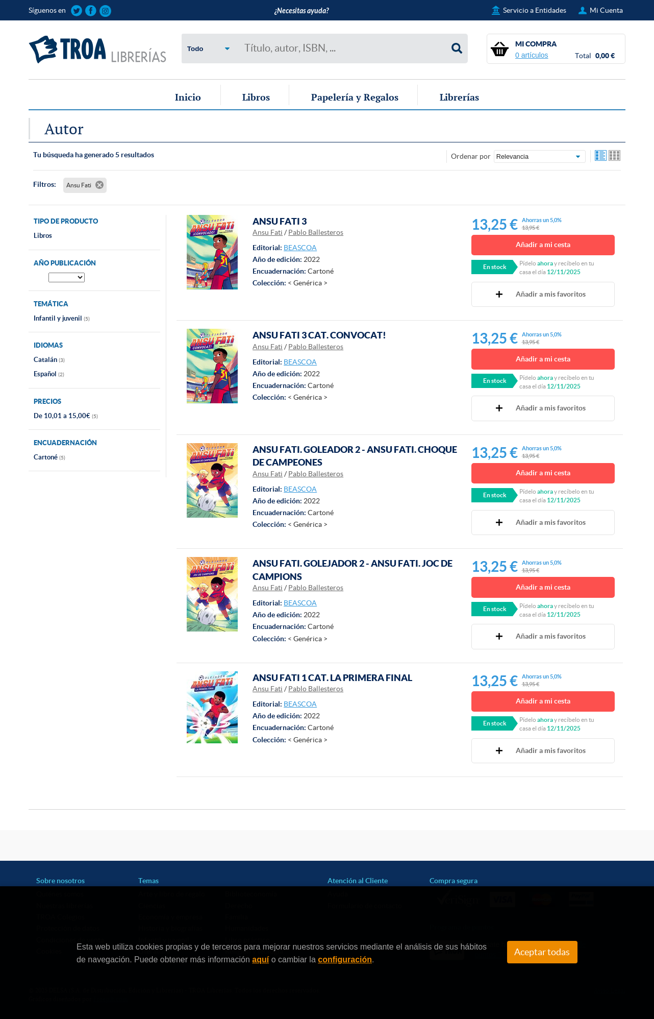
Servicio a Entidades (534, 10)
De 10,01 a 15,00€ (66, 416)
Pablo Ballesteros (315, 232)
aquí (260, 959)
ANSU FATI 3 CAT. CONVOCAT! (319, 335)
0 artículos (531, 55)
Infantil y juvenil (62, 318)
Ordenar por (471, 156)
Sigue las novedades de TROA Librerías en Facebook (91, 11)
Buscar (457, 48)
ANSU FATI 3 (280, 221)
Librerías (459, 97)
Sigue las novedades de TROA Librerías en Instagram (105, 11)
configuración (345, 959)
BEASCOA (300, 248)
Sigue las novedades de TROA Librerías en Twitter (77, 11)
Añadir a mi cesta (543, 244)
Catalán (49, 359)
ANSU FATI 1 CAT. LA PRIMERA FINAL (332, 677)
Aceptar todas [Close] (542, 952)
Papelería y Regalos (354, 97)
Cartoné (49, 457)
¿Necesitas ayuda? (301, 11)
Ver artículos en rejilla (615, 156)
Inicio (188, 97)
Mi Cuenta (606, 10)
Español (49, 374)
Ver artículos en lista (601, 156)
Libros (256, 97)
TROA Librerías (97, 49)
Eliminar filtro (99, 185)
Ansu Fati (268, 232)
